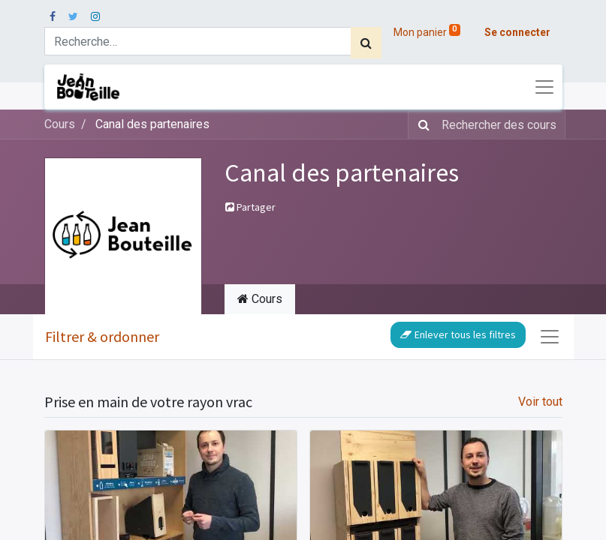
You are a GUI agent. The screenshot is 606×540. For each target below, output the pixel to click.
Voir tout (540, 401)
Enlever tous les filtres (458, 334)
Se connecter (517, 32)
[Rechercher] (366, 42)
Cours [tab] (259, 299)
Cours (59, 124)
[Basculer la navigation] (550, 337)
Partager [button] (250, 207)
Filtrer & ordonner (102, 336)
